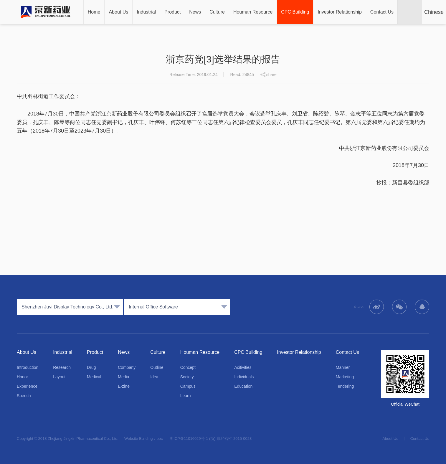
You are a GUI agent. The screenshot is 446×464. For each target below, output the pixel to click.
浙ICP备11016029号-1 (189, 438)
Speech (24, 396)
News (195, 11)
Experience (27, 386)
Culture (217, 11)
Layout (59, 377)
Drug (91, 367)
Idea (154, 377)
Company (127, 367)
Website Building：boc (143, 438)
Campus (188, 386)
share (271, 74)
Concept (188, 367)
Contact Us (382, 11)
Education (243, 386)
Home (94, 11)
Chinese (434, 12)
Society (187, 377)
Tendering (345, 386)
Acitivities (242, 367)
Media (123, 377)
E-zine (124, 386)
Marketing (345, 377)
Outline (156, 367)
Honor (22, 377)
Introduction (27, 367)
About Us (118, 11)
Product (172, 11)
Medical (94, 377)
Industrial (146, 11)
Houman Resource (252, 11)
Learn (185, 396)
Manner (343, 367)
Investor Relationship (339, 11)
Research (62, 367)
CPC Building (295, 11)
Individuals (244, 377)
